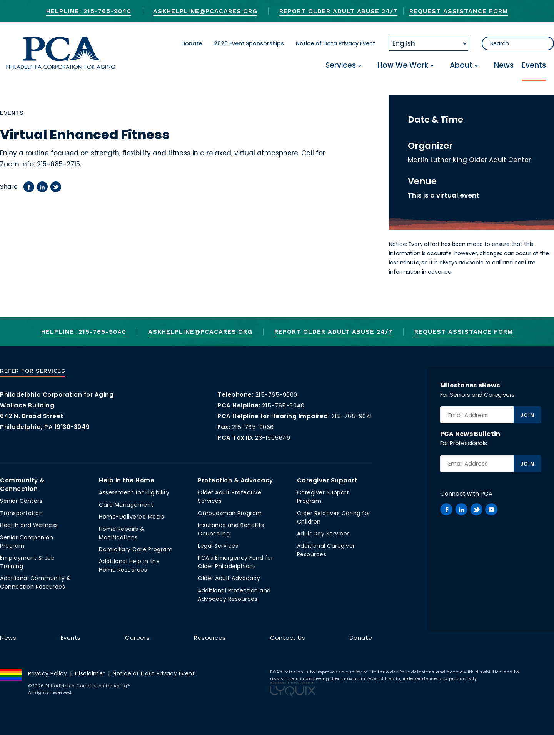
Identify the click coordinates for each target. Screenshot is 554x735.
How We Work (402, 65)
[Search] (518, 43)
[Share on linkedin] (42, 186)
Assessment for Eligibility (134, 492)
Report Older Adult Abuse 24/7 (338, 11)
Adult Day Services (323, 533)
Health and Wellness (29, 525)
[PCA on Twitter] (476, 509)
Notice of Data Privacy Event (335, 43)
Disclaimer (90, 673)
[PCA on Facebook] (446, 509)
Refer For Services (32, 371)
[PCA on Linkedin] (461, 509)
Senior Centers (21, 501)
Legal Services (218, 546)
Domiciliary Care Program (135, 549)
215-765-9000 (276, 395)
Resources (210, 638)
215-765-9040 (283, 405)
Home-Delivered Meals (131, 516)
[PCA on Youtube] (491, 509)
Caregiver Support (327, 480)
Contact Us (287, 638)
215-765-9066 (253, 427)
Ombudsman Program (230, 513)
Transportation (21, 513)
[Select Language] (428, 44)
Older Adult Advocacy (229, 578)
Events (534, 65)
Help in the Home (126, 480)
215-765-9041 (352, 416)
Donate (191, 43)
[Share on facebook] (28, 186)
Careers (137, 638)
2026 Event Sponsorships (249, 43)
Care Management (126, 505)
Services (340, 65)
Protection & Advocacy (235, 480)
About (461, 65)
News (504, 65)
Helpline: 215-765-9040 (88, 11)
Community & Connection (22, 484)
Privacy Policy (47, 673)
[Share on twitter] (55, 186)
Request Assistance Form (458, 11)
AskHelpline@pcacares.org (205, 11)
